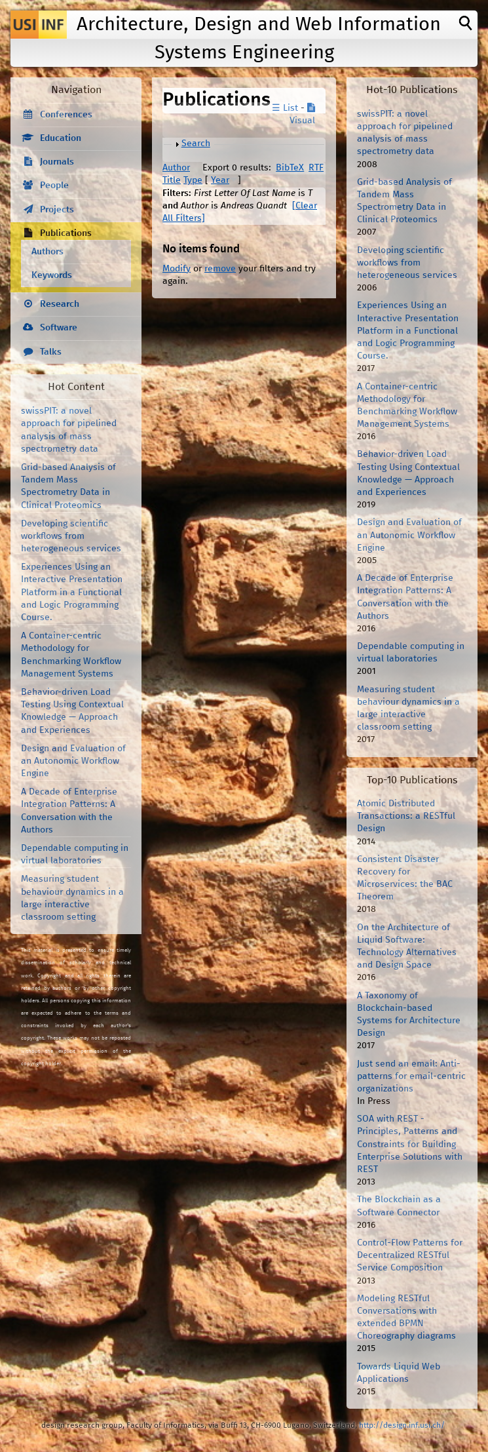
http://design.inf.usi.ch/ (402, 1425)
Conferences (66, 114)
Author (176, 167)
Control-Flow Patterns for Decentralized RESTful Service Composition (409, 1255)
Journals (57, 162)
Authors (47, 251)
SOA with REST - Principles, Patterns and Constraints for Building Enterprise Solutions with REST (409, 1144)
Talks (51, 352)
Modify (176, 268)
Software (58, 327)
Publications (66, 233)
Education (60, 138)
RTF (316, 167)
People (54, 185)
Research (59, 304)
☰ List (285, 108)
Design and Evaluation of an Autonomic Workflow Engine (73, 761)
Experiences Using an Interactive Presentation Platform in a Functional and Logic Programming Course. (71, 592)
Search (195, 143)
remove (220, 268)
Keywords (51, 275)
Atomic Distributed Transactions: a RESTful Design (406, 816)
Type (192, 180)
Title (171, 180)
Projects (57, 209)
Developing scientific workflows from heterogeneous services (71, 536)
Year (220, 180)
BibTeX (290, 167)
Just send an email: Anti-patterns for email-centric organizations (411, 1076)
